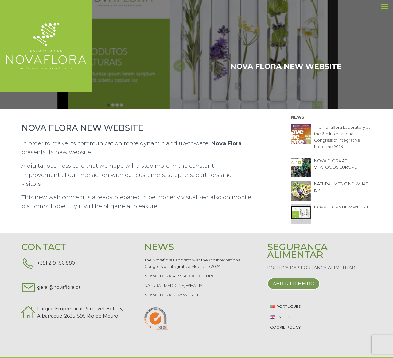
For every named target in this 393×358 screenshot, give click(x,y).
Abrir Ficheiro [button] (294, 284)
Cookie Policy (285, 327)
